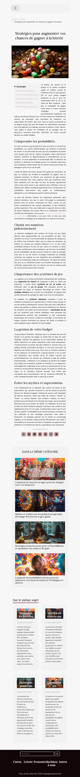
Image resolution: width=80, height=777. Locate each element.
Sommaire (21, 86)
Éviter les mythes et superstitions (26, 107)
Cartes (17, 762)
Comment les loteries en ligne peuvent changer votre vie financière (39, 483)
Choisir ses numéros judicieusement (27, 95)
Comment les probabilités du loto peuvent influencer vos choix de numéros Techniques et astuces (39, 580)
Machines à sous (51, 763)
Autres (63, 762)
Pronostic (40, 762)
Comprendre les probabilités (25, 91)
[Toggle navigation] (15, 8)
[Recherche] (37, 754)
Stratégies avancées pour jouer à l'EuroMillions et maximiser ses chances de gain (39, 547)
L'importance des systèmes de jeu (26, 99)
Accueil (14, 19)
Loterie (22, 19)
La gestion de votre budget (24, 103)
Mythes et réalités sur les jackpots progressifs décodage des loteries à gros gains (38, 515)
